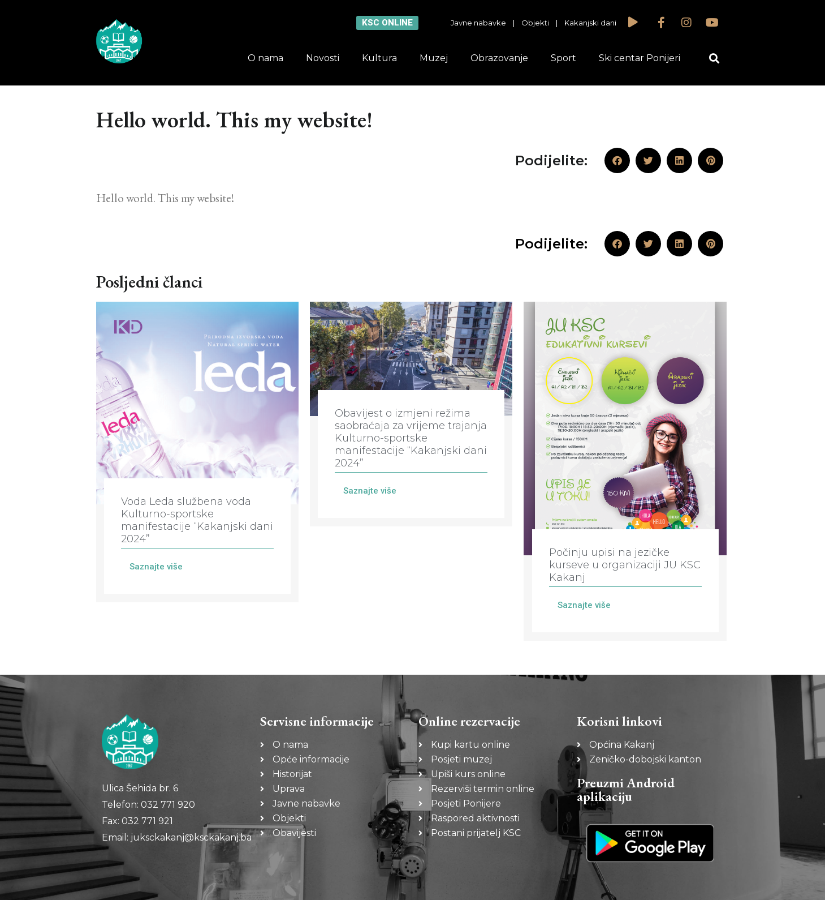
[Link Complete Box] (197, 452)
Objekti (535, 22)
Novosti (322, 58)
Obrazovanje (499, 58)
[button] (714, 58)
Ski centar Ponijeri (639, 58)
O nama (265, 58)
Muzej (434, 58)
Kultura (379, 58)
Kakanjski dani (590, 22)
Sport (563, 58)
